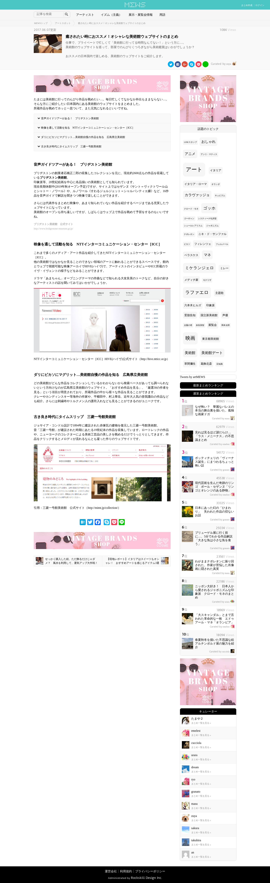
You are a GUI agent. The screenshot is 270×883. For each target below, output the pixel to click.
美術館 (190, 353)
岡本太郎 (225, 325)
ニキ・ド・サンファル (212, 233)
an (192, 852)
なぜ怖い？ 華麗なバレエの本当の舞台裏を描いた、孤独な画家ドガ (214, 410)
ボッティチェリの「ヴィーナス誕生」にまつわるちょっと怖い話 (214, 461)
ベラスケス (191, 255)
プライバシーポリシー (150, 871)
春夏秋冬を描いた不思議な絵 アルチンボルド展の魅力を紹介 (216, 643)
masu (223, 418)
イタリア (215, 170)
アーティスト (85, 14)
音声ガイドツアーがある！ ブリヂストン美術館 (70, 118)
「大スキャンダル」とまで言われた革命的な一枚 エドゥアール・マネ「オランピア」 (214, 618)
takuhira (196, 840)
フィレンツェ (202, 243)
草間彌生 (190, 363)
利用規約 (126, 871)
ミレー (224, 268)
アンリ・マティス (209, 154)
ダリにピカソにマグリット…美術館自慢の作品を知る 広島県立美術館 (83, 137)
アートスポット (63, 23)
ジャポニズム (212, 226)
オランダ (216, 184)
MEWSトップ (41, 23)
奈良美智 (200, 325)
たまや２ (197, 718)
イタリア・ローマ (195, 184)
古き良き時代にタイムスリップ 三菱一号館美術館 (71, 146)
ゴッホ (209, 208)
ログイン (259, 5)
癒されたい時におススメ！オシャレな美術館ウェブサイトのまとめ (112, 23)
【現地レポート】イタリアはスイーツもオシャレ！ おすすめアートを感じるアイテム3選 (137, 561)
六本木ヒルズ (192, 305)
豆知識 (219, 364)
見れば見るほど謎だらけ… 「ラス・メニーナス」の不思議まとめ (214, 436)
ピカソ (187, 244)
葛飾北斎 (206, 363)
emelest (222, 444)
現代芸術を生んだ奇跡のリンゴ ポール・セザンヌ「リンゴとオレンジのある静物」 (214, 486)
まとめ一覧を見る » (201, 723)
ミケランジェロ (199, 268)
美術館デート (212, 353)
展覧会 (212, 324)
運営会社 (111, 871)
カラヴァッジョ (197, 195)
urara (223, 602)
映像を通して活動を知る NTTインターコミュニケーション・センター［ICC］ (88, 127)
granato (222, 470)
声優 (225, 315)
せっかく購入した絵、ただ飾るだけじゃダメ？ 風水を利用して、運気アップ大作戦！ (67, 561)
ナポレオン (189, 234)
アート (194, 169)
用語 (162, 14)
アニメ (190, 154)
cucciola (221, 651)
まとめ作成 (246, 5)
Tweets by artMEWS (192, 377)
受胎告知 (190, 315)
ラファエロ (197, 292)
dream (195, 767)
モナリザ (207, 280)
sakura (195, 828)
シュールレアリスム (193, 226)
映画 (190, 338)
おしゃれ (208, 142)
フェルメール (222, 244)
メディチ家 (191, 279)
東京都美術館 (210, 338)
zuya (223, 64)
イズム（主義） (111, 14)
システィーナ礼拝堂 (207, 219)
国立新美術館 (209, 315)
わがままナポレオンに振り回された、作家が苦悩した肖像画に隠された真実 (214, 565)
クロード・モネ (191, 209)
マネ (207, 255)
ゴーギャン (189, 219)
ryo (193, 779)
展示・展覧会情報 (141, 14)
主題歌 (219, 292)
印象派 (210, 305)
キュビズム (220, 195)
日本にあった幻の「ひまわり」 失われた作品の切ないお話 (214, 511)
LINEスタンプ (190, 142)
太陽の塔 (188, 325)
